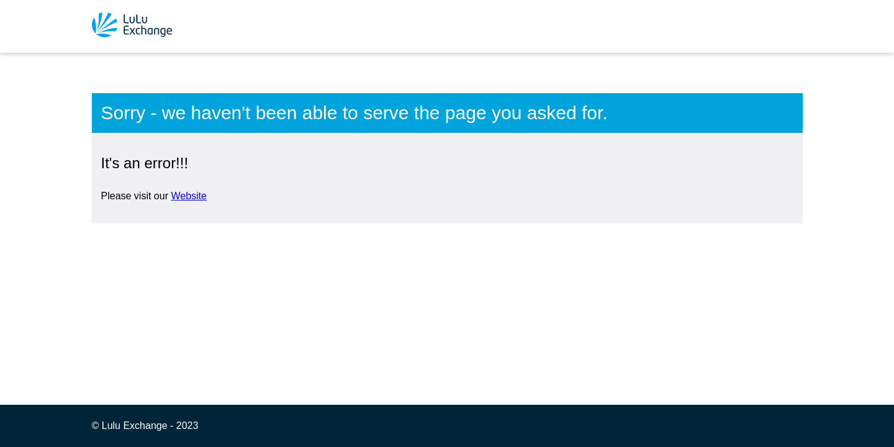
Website (189, 196)
